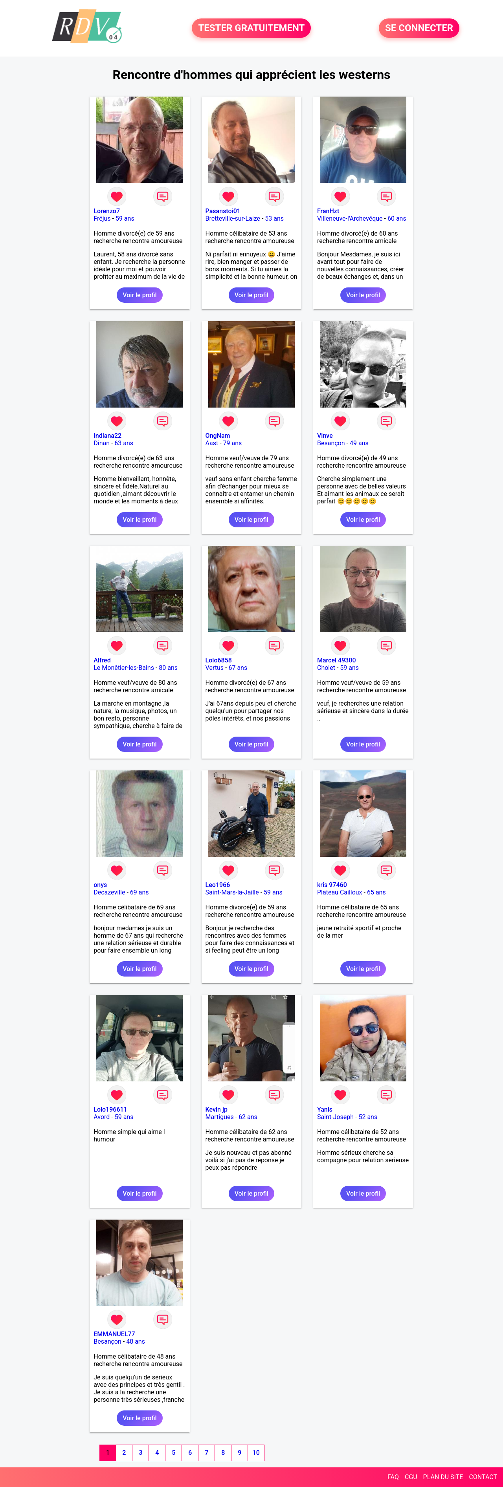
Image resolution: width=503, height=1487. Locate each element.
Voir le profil (139, 295)
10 (256, 1452)
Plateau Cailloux (339, 892)
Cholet (326, 667)
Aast (212, 443)
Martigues (220, 1117)
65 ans (376, 892)
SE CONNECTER (419, 28)
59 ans (125, 218)
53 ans (274, 218)
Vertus (215, 667)
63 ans (123, 443)
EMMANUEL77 (114, 1334)
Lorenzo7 (107, 211)
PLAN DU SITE (443, 1477)
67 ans (237, 667)
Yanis (324, 1109)
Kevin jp (217, 1109)
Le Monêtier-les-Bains (124, 667)
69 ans (139, 892)
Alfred (102, 660)
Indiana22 (107, 435)
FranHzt (328, 211)
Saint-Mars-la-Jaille (232, 892)
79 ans (232, 443)
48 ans (135, 1341)
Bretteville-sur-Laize (233, 218)
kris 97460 (332, 885)
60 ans (396, 218)
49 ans (359, 443)
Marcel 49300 (336, 660)
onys (100, 885)
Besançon (331, 443)
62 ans (248, 1117)
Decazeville (109, 892)
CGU (411, 1477)
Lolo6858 (219, 660)
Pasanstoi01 (223, 211)
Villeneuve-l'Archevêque (350, 218)
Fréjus (102, 218)
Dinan (102, 443)
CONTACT (483, 1477)
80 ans (168, 667)
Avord (102, 1117)
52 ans (367, 1117)
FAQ (393, 1477)
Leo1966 (218, 885)
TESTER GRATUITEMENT (251, 28)
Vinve (325, 435)
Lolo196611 (110, 1109)
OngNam (218, 435)
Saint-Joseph (335, 1117)
